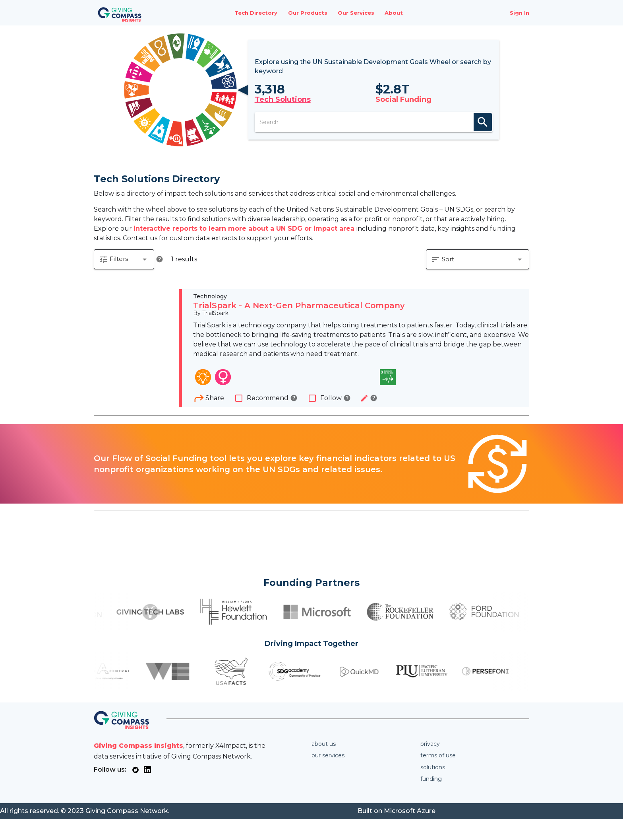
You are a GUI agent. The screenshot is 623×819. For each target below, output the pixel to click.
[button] (124, 259)
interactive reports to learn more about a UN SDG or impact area (245, 228)
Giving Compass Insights (138, 745)
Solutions (432, 767)
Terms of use (438, 755)
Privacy (430, 743)
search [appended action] (482, 122)
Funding (431, 778)
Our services (328, 755)
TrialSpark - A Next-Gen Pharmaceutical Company (299, 305)
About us (324, 743)
